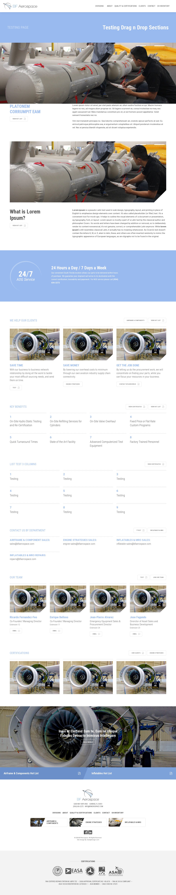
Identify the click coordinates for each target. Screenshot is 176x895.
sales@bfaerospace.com (22, 543)
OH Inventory (163, 6)
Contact (151, 6)
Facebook (86, 832)
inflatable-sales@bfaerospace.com (133, 543)
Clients (142, 6)
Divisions (100, 6)
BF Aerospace (20, 6)
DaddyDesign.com (93, 840)
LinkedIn (90, 832)
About (110, 6)
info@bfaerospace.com (94, 806)
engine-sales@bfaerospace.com (79, 543)
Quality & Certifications (126, 6)
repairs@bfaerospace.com (23, 559)
